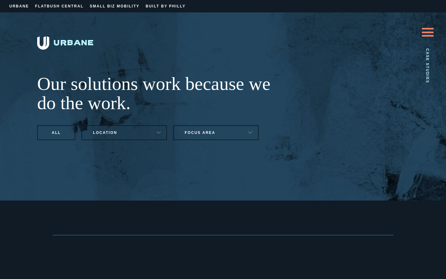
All (56, 133)
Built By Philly (166, 6)
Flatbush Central (59, 6)
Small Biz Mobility (114, 6)
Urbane (19, 6)
